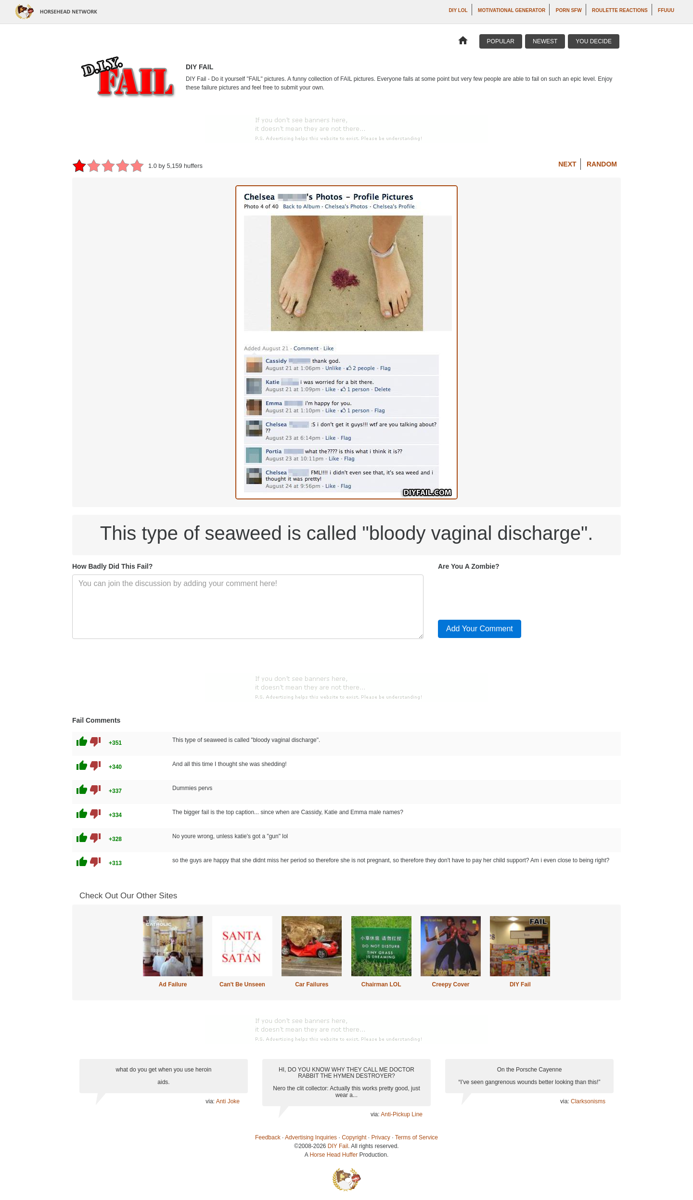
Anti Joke (228, 1101)
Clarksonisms (588, 1101)
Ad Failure (173, 984)
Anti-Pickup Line (402, 1114)
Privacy (381, 1137)
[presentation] (511, 593)
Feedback (268, 1137)
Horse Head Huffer (333, 1154)
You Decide (594, 41)
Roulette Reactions (620, 10)
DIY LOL (458, 10)
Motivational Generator (511, 10)
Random (602, 164)
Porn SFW (569, 10)
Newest (545, 41)
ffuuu (666, 10)
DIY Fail (520, 984)
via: (210, 1101)
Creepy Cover (450, 984)
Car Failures (311, 984)
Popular (500, 41)
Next (567, 164)
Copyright (354, 1137)
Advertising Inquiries (311, 1137)
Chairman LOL (381, 984)
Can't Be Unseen (242, 984)
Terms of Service (416, 1137)
